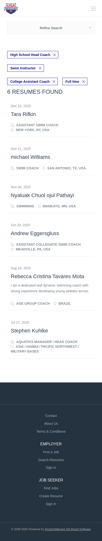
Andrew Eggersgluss (35, 233)
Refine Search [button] (51, 28)
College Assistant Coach (30, 81)
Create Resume (51, 496)
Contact (51, 416)
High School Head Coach (30, 55)
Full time (72, 81)
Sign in (51, 467)
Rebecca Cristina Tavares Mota (47, 276)
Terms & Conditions (51, 431)
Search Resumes (51, 460)
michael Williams (30, 157)
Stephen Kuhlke (29, 331)
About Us (51, 423)
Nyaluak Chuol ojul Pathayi (42, 195)
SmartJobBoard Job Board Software (68, 529)
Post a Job (51, 452)
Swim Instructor (23, 68)
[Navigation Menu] (93, 8)
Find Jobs (51, 488)
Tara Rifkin (23, 114)
